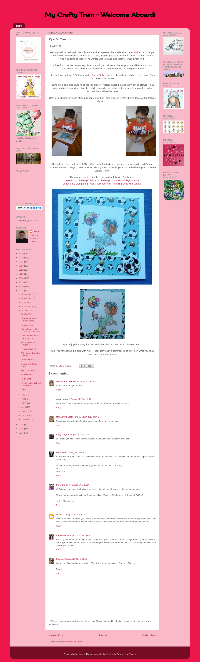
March (24, 411)
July (23, 395)
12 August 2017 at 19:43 (78, 535)
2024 (21, 262)
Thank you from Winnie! (28, 343)
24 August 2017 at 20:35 (75, 559)
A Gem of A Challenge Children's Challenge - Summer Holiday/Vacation (102, 180)
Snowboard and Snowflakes (28, 319)
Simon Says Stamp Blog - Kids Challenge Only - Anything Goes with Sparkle (102, 183)
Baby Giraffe (27, 374)
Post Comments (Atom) (72, 642)
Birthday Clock (28, 360)
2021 (21, 274)
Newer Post (56, 635)
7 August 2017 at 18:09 (80, 399)
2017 (21, 290)
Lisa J (36, 231)
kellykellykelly (109, 654)
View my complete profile (34, 238)
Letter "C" (25, 389)
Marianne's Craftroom (67, 381)
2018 (21, 286)
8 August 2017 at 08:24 (89, 417)
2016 (21, 424)
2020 (21, 278)
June (24, 399)
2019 (21, 282)
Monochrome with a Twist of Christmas (30, 330)
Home (19, 25)
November (26, 298)
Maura (59, 514)
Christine (60, 485)
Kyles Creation (28, 370)
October (25, 302)
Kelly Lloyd (61, 435)
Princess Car (27, 325)
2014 (21, 433)
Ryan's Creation (28, 349)
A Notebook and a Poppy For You (29, 336)
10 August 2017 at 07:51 (79, 452)
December (26, 294)
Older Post (149, 635)
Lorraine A (61, 452)
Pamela (59, 559)
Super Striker (98, 75)
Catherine (61, 535)
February (25, 415)
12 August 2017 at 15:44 (74, 514)
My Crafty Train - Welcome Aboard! (100, 14)
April (23, 407)
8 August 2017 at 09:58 (79, 435)
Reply (59, 390)
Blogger (132, 654)
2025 (21, 257)
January (25, 419)
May (23, 403)
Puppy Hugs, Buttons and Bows (31, 384)
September (26, 306)
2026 (21, 253)
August (25, 310)
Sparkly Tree (27, 314)
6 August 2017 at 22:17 (89, 381)
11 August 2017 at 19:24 (77, 485)
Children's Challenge (143, 52)
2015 (21, 429)
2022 (21, 270)
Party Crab (26, 379)
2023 (21, 266)
